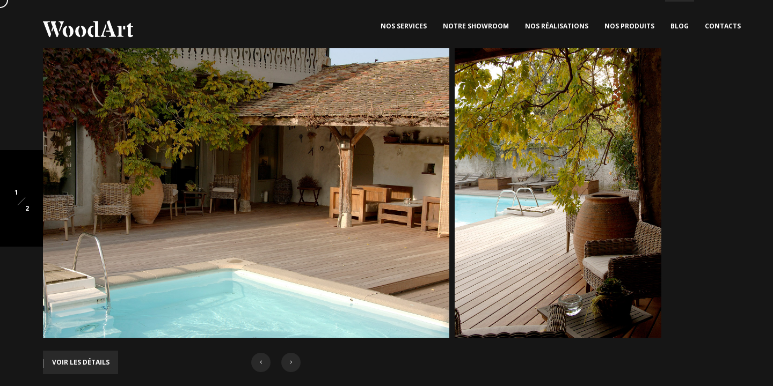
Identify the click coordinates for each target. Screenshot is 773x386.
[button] (261, 362)
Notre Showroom (476, 26)
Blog (679, 26)
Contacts (723, 26)
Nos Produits (629, 26)
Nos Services (404, 26)
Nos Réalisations (556, 26)
